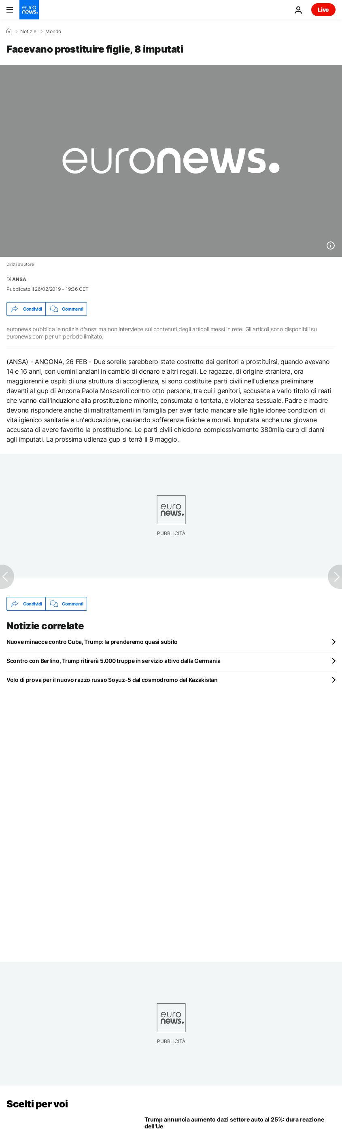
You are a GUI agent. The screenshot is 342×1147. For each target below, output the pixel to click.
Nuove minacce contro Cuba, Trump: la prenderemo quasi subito (92, 641)
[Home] (8, 31)
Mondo (53, 31)
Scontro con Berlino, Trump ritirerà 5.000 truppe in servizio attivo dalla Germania (113, 660)
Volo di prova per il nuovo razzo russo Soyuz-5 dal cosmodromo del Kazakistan (112, 679)
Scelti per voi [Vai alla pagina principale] (37, 1104)
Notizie (28, 31)
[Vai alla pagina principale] (29, 9)
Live (323, 9)
